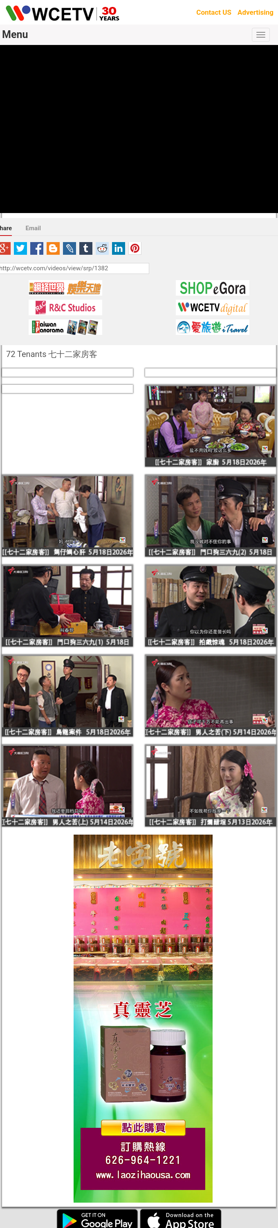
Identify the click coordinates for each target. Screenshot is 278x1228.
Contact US (213, 12)
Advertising (256, 12)
